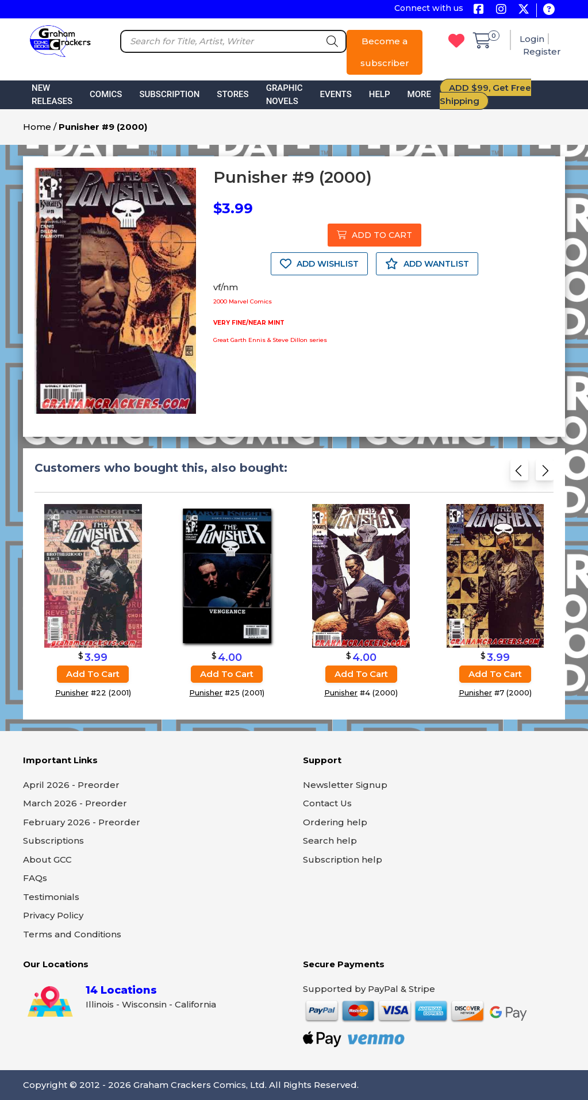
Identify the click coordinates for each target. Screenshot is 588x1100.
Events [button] (336, 94)
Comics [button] (106, 94)
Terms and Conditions (72, 934)
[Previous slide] (519, 474)
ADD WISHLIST (319, 264)
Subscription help (342, 859)
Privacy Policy (53, 915)
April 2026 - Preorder (71, 784)
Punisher (72, 692)
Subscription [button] (169, 94)
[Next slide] (545, 474)
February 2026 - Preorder (81, 822)
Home (37, 126)
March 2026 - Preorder (75, 803)
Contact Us (327, 803)
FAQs (35, 877)
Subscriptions (53, 840)
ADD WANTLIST (427, 264)
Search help (330, 840)
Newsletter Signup (345, 784)
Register (542, 51)
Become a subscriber (384, 52)
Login (532, 38)
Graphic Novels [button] (284, 94)
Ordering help (335, 822)
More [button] (419, 94)
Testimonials (51, 896)
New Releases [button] (52, 94)
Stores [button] (232, 94)
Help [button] (379, 94)
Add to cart (93, 673)
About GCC (47, 859)
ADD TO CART (374, 235)
